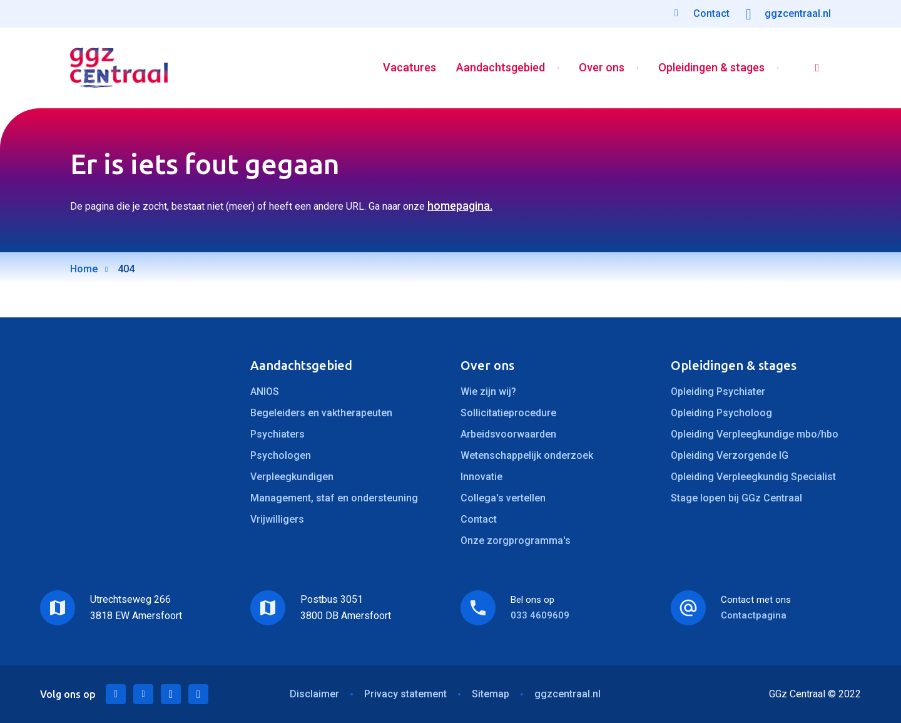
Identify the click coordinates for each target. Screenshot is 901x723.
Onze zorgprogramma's (516, 540)
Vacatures (409, 67)
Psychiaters (277, 434)
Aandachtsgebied (500, 67)
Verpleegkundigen (291, 477)
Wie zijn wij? (488, 391)
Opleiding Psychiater (718, 391)
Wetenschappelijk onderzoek (527, 455)
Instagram (198, 694)
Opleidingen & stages (711, 67)
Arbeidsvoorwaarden (508, 434)
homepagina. (459, 205)
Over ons (601, 67)
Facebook (171, 694)
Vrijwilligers (277, 519)
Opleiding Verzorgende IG (729, 455)
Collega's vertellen (503, 498)
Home (84, 269)
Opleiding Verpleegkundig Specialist (753, 477)
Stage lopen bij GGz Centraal (736, 498)
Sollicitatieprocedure (508, 413)
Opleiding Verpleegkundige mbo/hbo (754, 434)
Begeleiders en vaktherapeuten (321, 413)
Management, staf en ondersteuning (334, 498)
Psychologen (280, 455)
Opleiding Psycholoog (721, 413)
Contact (479, 519)
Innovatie (481, 477)
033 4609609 (540, 615)
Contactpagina (753, 615)
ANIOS (264, 391)
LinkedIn (116, 694)
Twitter (143, 694)
